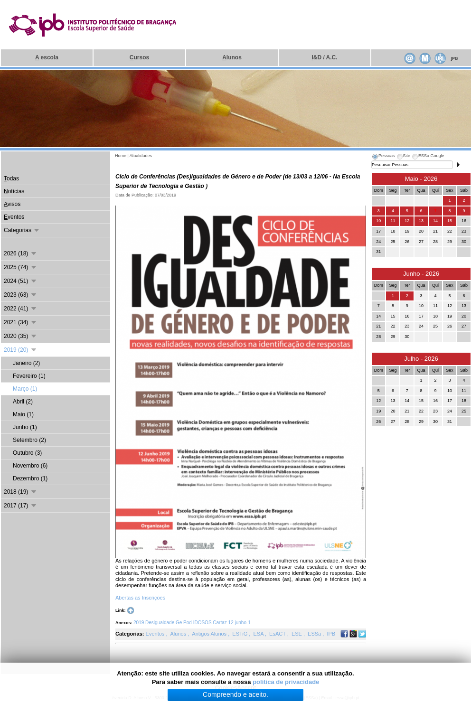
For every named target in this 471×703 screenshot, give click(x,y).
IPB (331, 634)
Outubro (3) (27, 453)
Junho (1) (25, 427)
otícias (14, 191)
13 (421, 220)
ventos (14, 217)
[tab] (383, 157)
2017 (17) (21, 505)
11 (392, 220)
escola (46, 57)
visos (12, 204)
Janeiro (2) (26, 363)
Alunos (179, 634)
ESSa (315, 634)
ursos (139, 57)
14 (435, 220)
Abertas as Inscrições (141, 597)
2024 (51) (21, 281)
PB (454, 58)
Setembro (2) (29, 440)
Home (120, 155)
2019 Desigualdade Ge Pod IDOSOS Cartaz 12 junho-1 (192, 622)
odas (11, 178)
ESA (258, 634)
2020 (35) (21, 336)
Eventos (156, 634)
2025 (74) (21, 267)
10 (378, 220)
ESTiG (240, 634)
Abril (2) (23, 401)
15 (449, 220)
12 (407, 220)
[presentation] (383, 157)
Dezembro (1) (30, 478)
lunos (232, 57)
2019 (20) (21, 350)
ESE (297, 634)
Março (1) (25, 388)
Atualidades (141, 155)
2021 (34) (21, 322)
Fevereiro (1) (29, 376)
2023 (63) (21, 295)
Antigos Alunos (210, 634)
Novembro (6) (30, 465)
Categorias (22, 230)
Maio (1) (23, 414)
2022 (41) (21, 308)
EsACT (278, 634)
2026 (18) (21, 253)
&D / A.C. (324, 57)
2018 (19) (21, 492)
